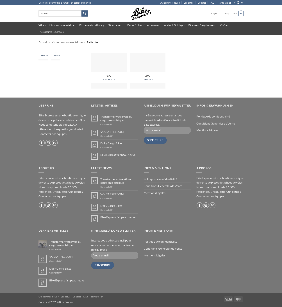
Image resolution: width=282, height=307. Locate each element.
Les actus (189, 2)
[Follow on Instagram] (238, 2)
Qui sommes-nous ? (170, 2)
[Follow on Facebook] (235, 2)
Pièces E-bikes (136, 25)
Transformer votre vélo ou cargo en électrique (116, 118)
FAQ (212, 2)
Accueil (42, 42)
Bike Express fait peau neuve (117, 154)
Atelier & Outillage (175, 25)
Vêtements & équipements (203, 25)
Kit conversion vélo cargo (92, 25)
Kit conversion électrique (63, 25)
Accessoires (154, 25)
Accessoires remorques (52, 31)
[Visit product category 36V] (43, 55)
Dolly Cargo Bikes (111, 143)
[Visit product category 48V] (55, 55)
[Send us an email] (242, 2)
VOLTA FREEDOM (112, 131)
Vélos (42, 25)
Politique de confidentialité (213, 116)
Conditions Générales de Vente (215, 123)
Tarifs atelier (224, 2)
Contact (202, 2)
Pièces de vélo (116, 25)
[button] (214, 13)
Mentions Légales (207, 130)
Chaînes (224, 25)
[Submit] (84, 13)
